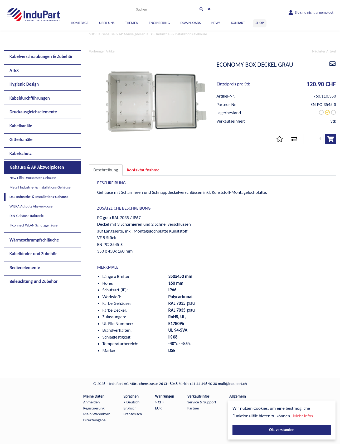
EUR (158, 408)
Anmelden (91, 402)
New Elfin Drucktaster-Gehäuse (32, 178)
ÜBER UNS (107, 23)
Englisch (130, 408)
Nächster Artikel (324, 51)
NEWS (216, 23)
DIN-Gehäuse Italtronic (26, 216)
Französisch (133, 414)
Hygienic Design (24, 84)
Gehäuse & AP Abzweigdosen (37, 167)
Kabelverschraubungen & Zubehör (41, 56)
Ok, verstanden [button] (281, 429)
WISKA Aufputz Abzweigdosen (31, 206)
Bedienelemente (24, 268)
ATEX (14, 70)
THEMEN (131, 23)
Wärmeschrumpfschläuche (34, 240)
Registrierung (94, 408)
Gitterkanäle (20, 139)
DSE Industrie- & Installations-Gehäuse (39, 197)
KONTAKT (238, 23)
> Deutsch (132, 402)
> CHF (159, 402)
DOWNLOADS (191, 23)
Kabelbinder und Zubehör (33, 254)
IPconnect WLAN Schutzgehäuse (33, 225)
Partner (193, 408)
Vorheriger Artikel (102, 51)
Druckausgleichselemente (33, 112)
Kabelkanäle (20, 126)
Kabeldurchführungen (29, 98)
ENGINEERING (159, 23)
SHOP (259, 23)
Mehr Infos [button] (303, 416)
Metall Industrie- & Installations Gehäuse (40, 187)
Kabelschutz (20, 153)
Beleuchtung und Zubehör (33, 281)
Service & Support (201, 402)
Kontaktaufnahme (143, 170)
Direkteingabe (94, 420)
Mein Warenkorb (96, 414)
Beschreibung (106, 170)
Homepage (80, 23)
